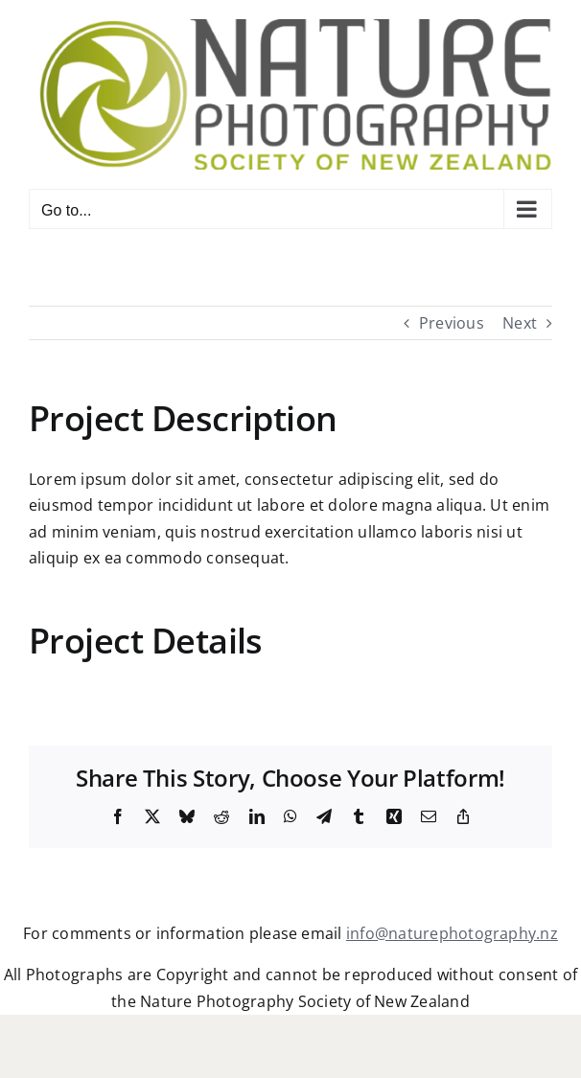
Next (519, 322)
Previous (451, 322)
